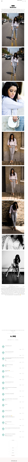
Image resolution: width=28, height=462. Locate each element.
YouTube (17, 333)
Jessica (3, 395)
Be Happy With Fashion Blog (8, 376)
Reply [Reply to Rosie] (23, 413)
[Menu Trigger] (2, 1)
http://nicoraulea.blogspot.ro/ (10, 371)
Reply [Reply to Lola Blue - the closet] (23, 362)
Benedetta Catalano (3, 378)
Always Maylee (3, 389)
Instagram (8, 333)
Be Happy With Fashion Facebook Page (9, 377)
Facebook (11, 333)
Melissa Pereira (3, 424)
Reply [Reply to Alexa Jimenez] (23, 419)
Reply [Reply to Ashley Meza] (23, 349)
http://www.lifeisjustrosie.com (8, 411)
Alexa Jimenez (3, 418)
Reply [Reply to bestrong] (23, 373)
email (13, 450)
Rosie (3, 412)
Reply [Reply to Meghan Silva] (23, 431)
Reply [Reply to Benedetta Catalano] (23, 379)
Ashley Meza (3, 348)
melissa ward (3, 406)
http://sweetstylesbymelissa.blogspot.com (9, 424)
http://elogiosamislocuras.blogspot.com (9, 394)
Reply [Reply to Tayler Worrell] (23, 355)
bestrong (3, 372)
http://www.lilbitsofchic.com (8, 400)
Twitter (15, 333)
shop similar (7, 286)
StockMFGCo (16, 293)
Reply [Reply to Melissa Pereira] (23, 425)
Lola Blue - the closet (3, 360)
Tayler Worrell (3, 354)
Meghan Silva (3, 430)
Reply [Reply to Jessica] (23, 396)
